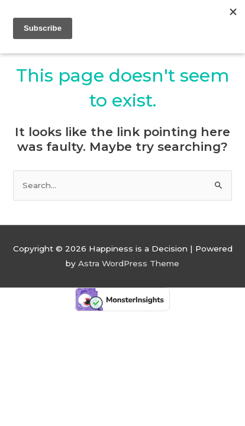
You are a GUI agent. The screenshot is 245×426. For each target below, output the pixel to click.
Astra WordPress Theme (128, 263)
